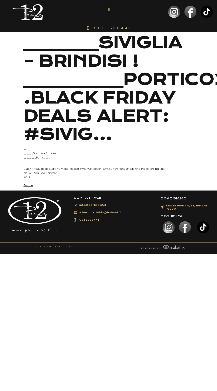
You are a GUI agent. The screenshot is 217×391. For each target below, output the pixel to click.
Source (28, 185)
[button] (109, 9)
